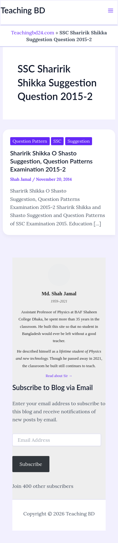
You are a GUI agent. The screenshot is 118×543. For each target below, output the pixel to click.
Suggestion (79, 141)
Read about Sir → (59, 376)
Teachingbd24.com (32, 32)
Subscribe (30, 464)
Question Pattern (30, 141)
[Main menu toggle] (110, 10)
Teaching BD (23, 10)
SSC (57, 141)
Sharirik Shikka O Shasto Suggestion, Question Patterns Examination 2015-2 (51, 161)
